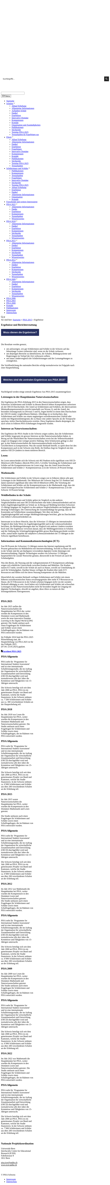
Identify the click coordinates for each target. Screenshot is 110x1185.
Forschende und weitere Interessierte (21, 202)
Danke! (15, 113)
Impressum (11, 310)
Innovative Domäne (20, 118)
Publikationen (17, 127)
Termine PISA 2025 (20, 132)
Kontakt (15, 122)
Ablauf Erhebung (19, 106)
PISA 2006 (11, 298)
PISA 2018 (12, 221)
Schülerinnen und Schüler (18, 168)
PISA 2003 (11, 301)
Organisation (17, 197)
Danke (14, 209)
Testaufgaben (17, 166)
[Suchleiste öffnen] (3, 317)
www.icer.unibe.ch (9, 1165)
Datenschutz (11, 313)
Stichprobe (16, 130)
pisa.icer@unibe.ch (9, 1162)
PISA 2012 (12, 260)
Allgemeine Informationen (23, 108)
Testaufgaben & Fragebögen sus (25, 134)
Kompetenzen (17, 120)
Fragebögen (17, 149)
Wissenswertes (18, 219)
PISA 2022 (12, 204)
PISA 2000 (11, 303)
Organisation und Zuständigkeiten (26, 125)
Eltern (10, 137)
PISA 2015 (12, 241)
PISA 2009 (12, 279)
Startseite (10, 101)
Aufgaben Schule (19, 111)
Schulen (10, 103)
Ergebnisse (16, 115)
